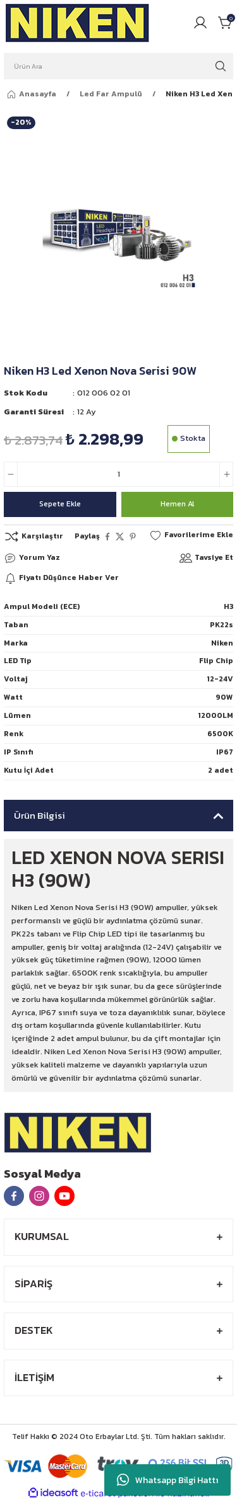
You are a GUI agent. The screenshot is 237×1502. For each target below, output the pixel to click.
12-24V (220, 679)
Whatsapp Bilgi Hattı (167, 1480)
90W (224, 697)
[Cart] (225, 22)
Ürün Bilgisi (39, 815)
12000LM (215, 715)
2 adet (220, 770)
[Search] (118, 66)
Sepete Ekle (60, 503)
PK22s (221, 624)
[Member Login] (200, 22)
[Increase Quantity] (226, 474)
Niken (222, 643)
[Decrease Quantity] (11, 474)
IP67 (224, 752)
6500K (220, 733)
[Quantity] (118, 474)
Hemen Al (177, 503)
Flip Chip (216, 660)
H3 (228, 606)
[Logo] (78, 23)
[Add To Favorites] (191, 535)
